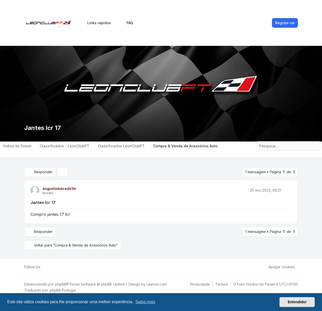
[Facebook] (44, 267)
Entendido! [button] (297, 302)
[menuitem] (97, 22)
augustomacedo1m (59, 188)
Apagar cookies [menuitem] (278, 267)
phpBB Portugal (63, 290)
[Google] (56, 267)
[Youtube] (52, 267)
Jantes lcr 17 (43, 202)
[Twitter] (48, 267)
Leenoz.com (156, 284)
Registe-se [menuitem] (285, 23)
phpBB (60, 284)
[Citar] (287, 190)
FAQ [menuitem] (126, 23)
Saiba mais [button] (145, 302)
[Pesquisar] (306, 146)
